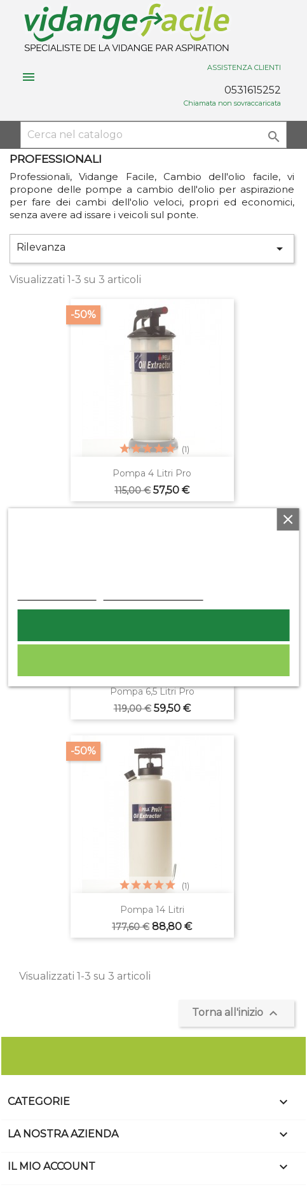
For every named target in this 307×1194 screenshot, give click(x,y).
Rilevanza (152, 248)
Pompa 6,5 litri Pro (152, 691)
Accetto (154, 625)
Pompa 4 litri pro (152, 473)
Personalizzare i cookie (153, 593)
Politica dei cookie (56, 593)
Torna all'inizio (236, 1013)
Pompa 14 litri (152, 909)
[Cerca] (153, 134)
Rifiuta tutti (154, 660)
